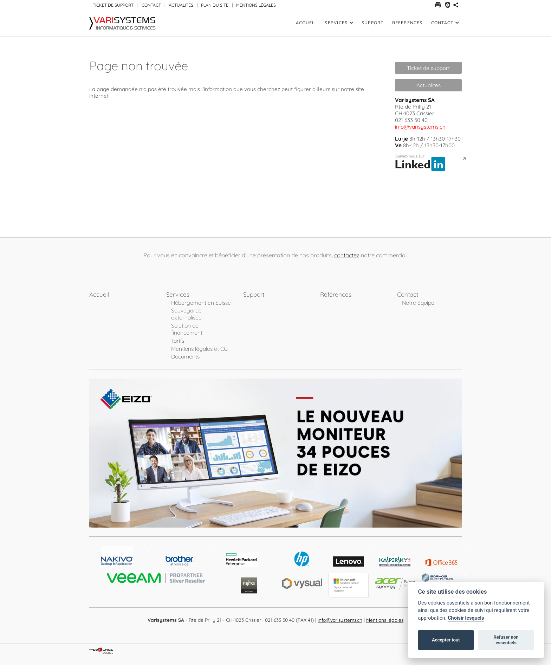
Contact (445, 22)
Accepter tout (446, 640)
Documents (185, 356)
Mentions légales (384, 620)
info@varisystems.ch (420, 126)
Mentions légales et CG (199, 348)
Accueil (306, 22)
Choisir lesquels (466, 618)
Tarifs (177, 340)
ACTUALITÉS (181, 5)
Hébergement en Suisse (201, 302)
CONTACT (151, 5)
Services (339, 22)
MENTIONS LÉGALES (256, 5)
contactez (346, 255)
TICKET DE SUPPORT (113, 5)
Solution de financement (186, 329)
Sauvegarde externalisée (186, 314)
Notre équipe (418, 302)
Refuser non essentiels (505, 639)
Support (373, 22)
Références (407, 22)
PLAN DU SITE (214, 5)
